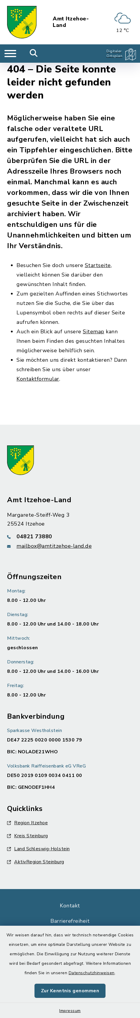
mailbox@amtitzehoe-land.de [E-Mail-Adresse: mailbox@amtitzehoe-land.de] (54, 546)
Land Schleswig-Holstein (38, 849)
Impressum (70, 1011)
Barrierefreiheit (70, 921)
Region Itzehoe (27, 823)
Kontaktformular (38, 378)
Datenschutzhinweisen (92, 973)
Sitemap (93, 331)
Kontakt (70, 905)
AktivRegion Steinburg (35, 862)
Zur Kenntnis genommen (70, 991)
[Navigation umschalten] (10, 54)
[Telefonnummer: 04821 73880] (70, 536)
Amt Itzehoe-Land (71, 22)
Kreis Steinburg (27, 836)
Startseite (98, 265)
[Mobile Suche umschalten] (33, 53)
